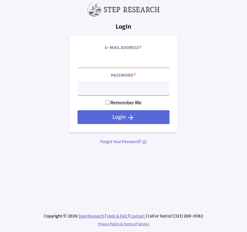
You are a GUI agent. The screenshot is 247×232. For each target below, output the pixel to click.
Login (124, 117)
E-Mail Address (123, 47)
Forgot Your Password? (123, 141)
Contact (137, 216)
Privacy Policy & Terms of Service (123, 224)
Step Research (91, 216)
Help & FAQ (117, 216)
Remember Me (126, 103)
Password (123, 75)
